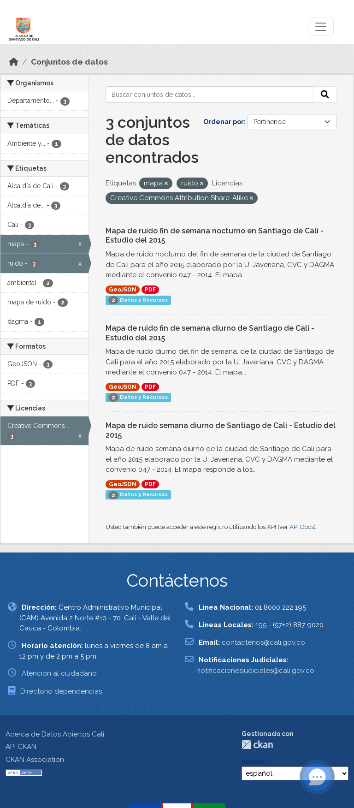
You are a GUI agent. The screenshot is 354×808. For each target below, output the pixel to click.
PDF (150, 289)
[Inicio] (13, 61)
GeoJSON (122, 289)
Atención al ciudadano (59, 673)
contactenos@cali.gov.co (263, 642)
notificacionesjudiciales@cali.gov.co (255, 670)
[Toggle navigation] (321, 27)
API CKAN (21, 747)
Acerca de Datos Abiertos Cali (55, 734)
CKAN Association (35, 759)
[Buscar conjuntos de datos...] (210, 94)
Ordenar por (223, 121)
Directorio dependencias (61, 691)
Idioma (253, 761)
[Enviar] (325, 94)
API (271, 526)
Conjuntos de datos (69, 61)
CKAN (257, 744)
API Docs (301, 526)
